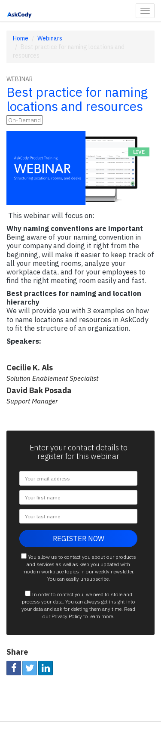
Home (20, 38)
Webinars (49, 38)
